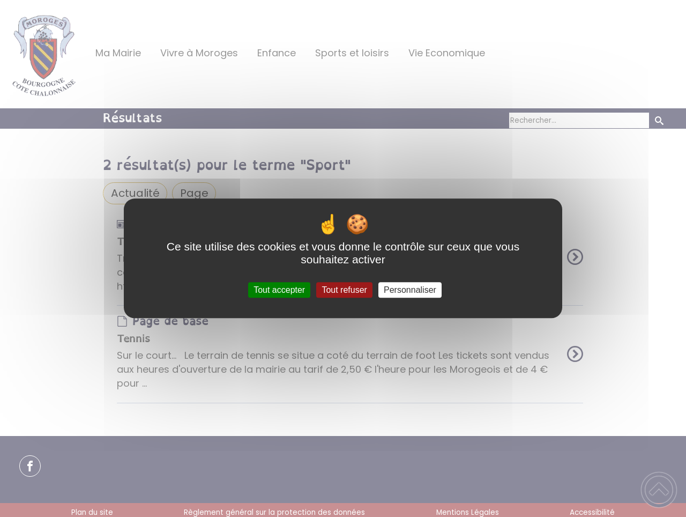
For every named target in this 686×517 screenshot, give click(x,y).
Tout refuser (344, 289)
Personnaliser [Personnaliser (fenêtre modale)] (410, 289)
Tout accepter (279, 289)
